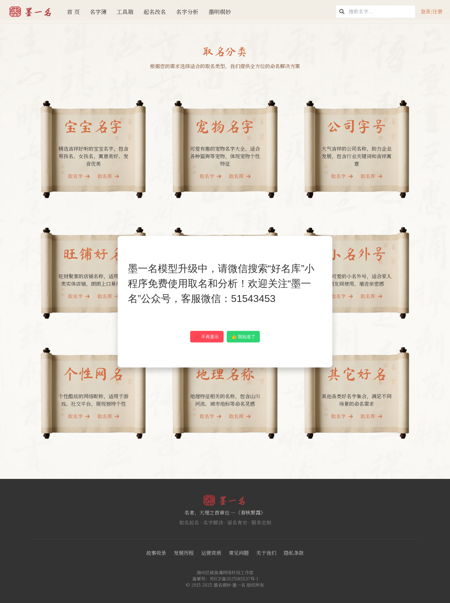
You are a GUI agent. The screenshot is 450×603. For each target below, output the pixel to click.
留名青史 (237, 522)
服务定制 (261, 522)
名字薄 (98, 12)
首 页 (73, 12)
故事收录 (156, 552)
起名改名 (154, 12)
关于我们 (266, 552)
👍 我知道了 (243, 336)
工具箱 (125, 12)
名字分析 (187, 12)
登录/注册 (431, 11)
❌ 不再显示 (207, 336)
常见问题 (239, 552)
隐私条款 (294, 552)
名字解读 (213, 522)
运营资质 (211, 552)
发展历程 (184, 552)
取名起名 (189, 522)
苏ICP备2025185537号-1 (234, 578)
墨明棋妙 (219, 12)
